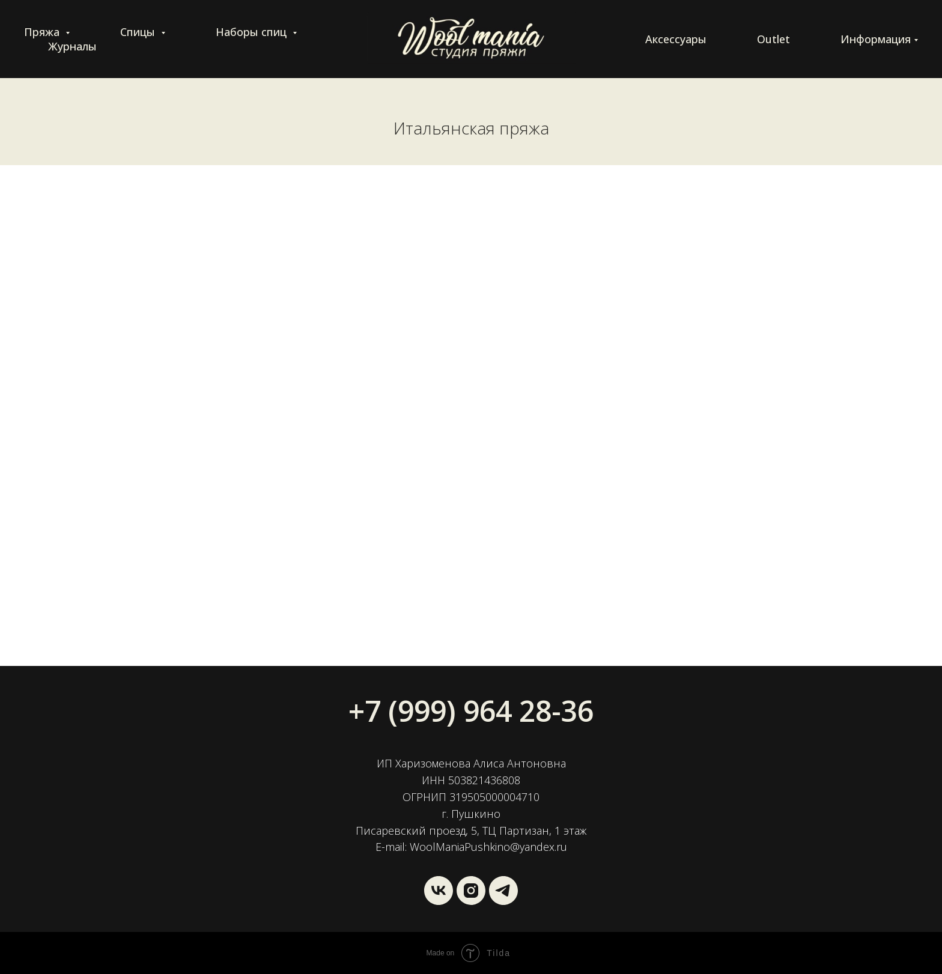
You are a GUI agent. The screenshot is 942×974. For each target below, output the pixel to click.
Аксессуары (675, 39)
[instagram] (471, 890)
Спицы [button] (139, 32)
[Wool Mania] (503, 890)
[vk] (438, 890)
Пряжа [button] (43, 32)
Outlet (773, 39)
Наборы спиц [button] (253, 32)
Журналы (72, 46)
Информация (875, 39)
